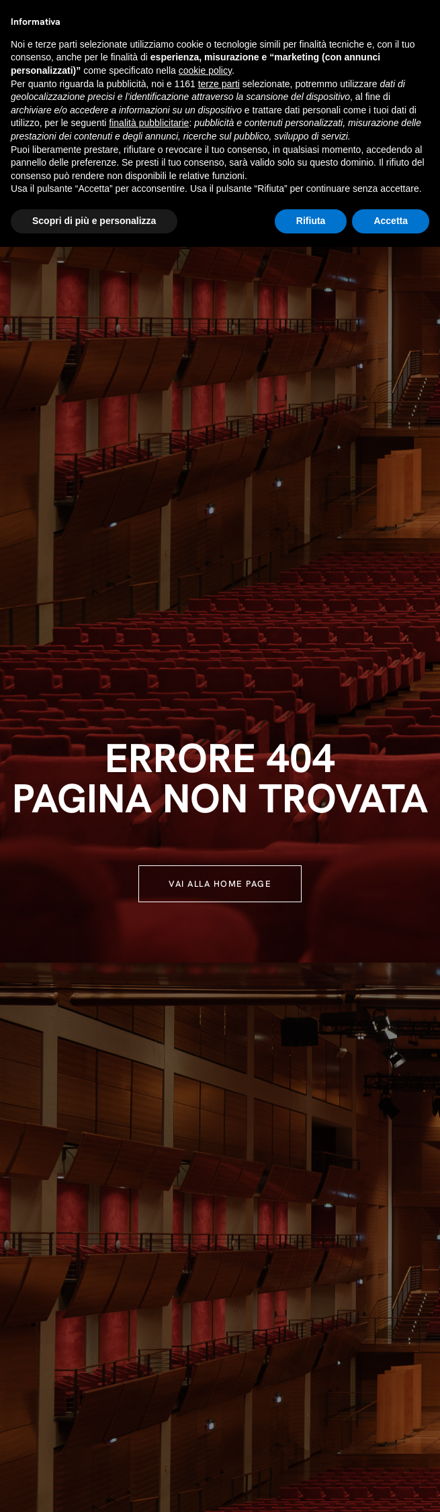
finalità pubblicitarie (149, 122)
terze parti (219, 83)
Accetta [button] (390, 220)
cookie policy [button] (205, 70)
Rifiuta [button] (311, 220)
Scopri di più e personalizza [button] (94, 220)
